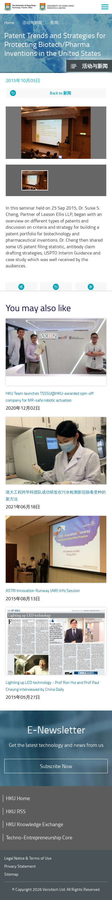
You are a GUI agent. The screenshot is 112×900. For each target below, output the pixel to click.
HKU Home (18, 798)
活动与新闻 (32, 22)
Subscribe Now (56, 766)
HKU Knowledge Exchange (34, 824)
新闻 (54, 22)
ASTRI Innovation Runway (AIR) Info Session (43, 590)
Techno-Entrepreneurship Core (39, 837)
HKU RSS (16, 811)
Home (9, 22)
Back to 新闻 (60, 93)
